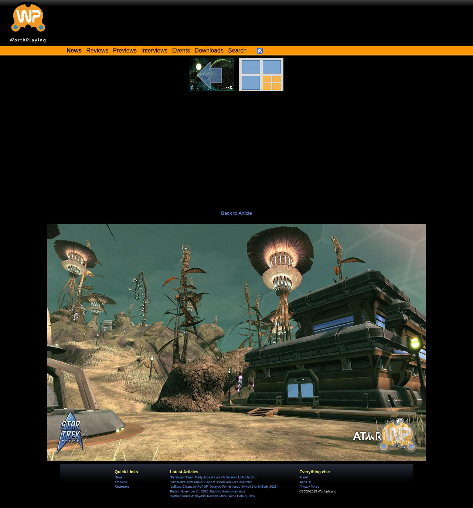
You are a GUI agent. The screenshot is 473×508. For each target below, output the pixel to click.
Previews (125, 50)
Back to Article (236, 213)
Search (237, 50)
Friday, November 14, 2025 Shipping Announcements (207, 491)
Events (181, 50)
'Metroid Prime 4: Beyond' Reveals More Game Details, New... (213, 496)
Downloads (209, 50)
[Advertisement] (236, 147)
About (303, 477)
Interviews (154, 50)
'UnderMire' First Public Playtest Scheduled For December (211, 482)
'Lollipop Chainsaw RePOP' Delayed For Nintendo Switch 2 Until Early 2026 (223, 486)
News (118, 477)
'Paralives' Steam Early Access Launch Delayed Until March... (213, 477)
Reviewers (122, 486)
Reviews (97, 50)
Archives (121, 482)
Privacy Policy (309, 486)
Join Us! (305, 482)
